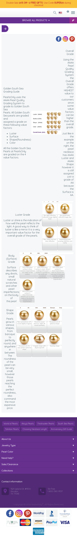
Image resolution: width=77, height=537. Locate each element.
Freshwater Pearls (46, 423)
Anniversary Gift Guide (61, 429)
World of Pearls (11, 423)
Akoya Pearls (28, 423)
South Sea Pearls (65, 423)
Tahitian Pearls (12, 429)
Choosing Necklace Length (35, 429)
